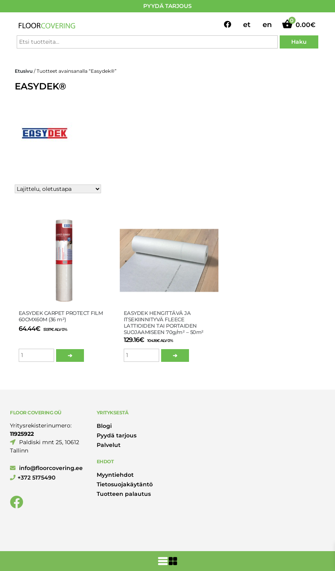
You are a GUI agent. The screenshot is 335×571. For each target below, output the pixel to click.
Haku (299, 41)
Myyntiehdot (115, 474)
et (247, 24)
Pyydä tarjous (116, 435)
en (267, 24)
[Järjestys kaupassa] (58, 189)
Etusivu (24, 71)
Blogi (104, 425)
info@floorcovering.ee (46, 468)
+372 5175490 (32, 477)
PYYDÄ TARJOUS (167, 6)
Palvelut (109, 445)
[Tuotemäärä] (36, 355)
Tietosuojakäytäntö (125, 484)
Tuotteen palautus (124, 493)
